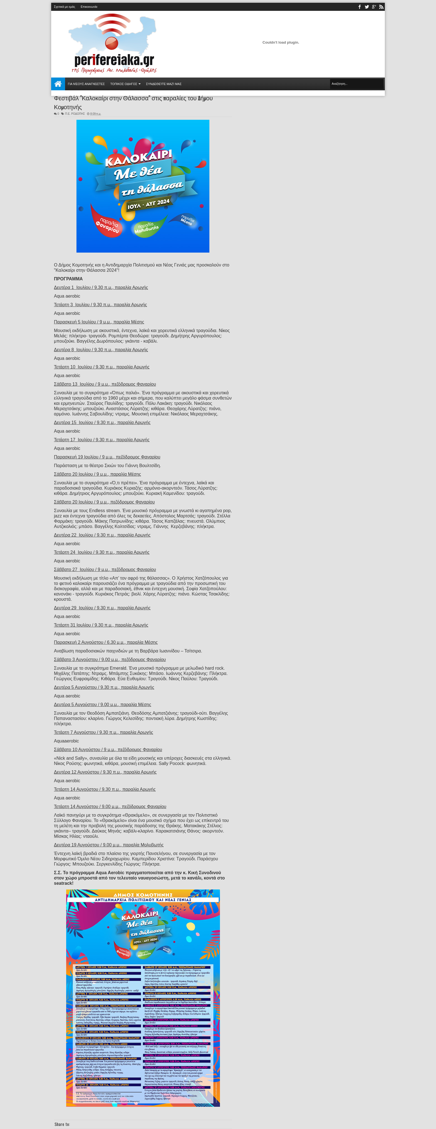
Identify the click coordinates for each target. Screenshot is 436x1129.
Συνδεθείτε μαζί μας (164, 84)
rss (381, 7)
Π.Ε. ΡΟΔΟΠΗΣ (75, 113)
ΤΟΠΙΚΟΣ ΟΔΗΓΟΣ (123, 84)
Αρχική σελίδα (58, 84)
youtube (374, 7)
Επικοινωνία (89, 6)
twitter (366, 7)
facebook (359, 7)
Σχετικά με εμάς (64, 6)
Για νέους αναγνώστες (86, 84)
